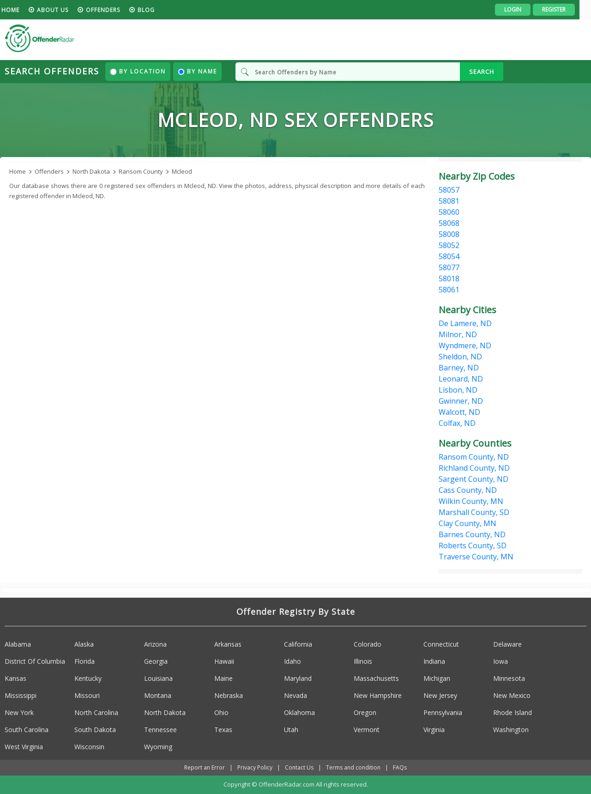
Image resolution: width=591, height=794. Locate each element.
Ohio (221, 713)
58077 (449, 267)
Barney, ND (459, 368)
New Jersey (440, 695)
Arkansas (227, 644)
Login (524, 9)
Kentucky (88, 678)
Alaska (84, 644)
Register (565, 9)
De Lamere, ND (465, 323)
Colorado (367, 644)
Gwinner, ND (461, 401)
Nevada (295, 695)
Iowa (500, 661)
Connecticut (441, 644)
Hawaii (224, 661)
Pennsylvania (442, 713)
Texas (223, 730)
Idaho (292, 661)
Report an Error (204, 768)
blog (157, 10)
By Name (197, 71)
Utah (291, 730)
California (298, 644)
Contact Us (299, 768)
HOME (22, 10)
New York (19, 713)
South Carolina (26, 730)
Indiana (434, 661)
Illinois (363, 661)
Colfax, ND (457, 423)
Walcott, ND (459, 412)
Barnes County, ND (472, 534)
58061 (449, 290)
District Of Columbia (35, 661)
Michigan (436, 678)
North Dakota (165, 713)
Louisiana (158, 678)
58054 (449, 256)
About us (64, 10)
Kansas (15, 678)
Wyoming (158, 747)
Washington (511, 730)
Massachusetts (376, 678)
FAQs (400, 768)
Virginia (434, 730)
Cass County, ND (468, 490)
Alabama (18, 644)
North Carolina (96, 713)
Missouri (87, 695)
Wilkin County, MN (471, 501)
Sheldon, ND (460, 357)
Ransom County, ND (474, 457)
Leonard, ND (461, 379)
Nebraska (228, 695)
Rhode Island (512, 713)
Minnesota (509, 678)
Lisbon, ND (458, 390)
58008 (449, 234)
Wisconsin (89, 747)
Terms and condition (353, 768)
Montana (157, 695)
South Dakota (95, 730)
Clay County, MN (467, 523)
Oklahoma (299, 713)
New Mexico (512, 695)
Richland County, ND (474, 468)
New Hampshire (378, 695)
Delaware (507, 644)
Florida (84, 661)
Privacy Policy (254, 768)
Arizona (155, 644)
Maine (223, 678)
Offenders (114, 10)
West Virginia (24, 747)
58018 (449, 278)
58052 (449, 245)
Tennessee (160, 730)
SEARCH (481, 71)
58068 (449, 223)
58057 (449, 190)
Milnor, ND (458, 334)
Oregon (365, 713)
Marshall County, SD (474, 512)
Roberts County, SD (473, 545)
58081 (449, 201)
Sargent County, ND (473, 479)
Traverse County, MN (476, 557)
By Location (138, 71)
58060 (449, 212)
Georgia (156, 661)
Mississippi (20, 695)
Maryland (298, 678)
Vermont (367, 730)
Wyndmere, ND (465, 345)
